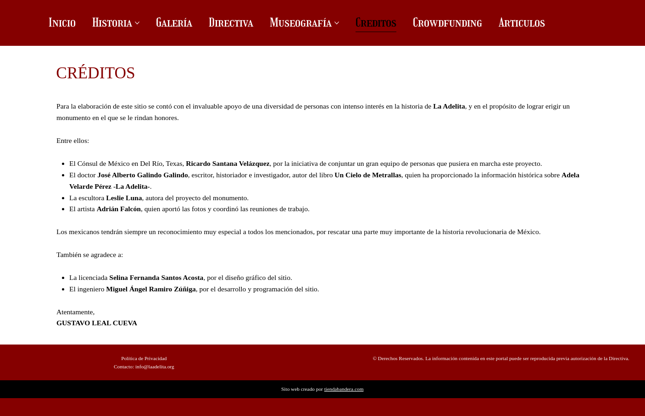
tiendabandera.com (344, 389)
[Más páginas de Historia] (137, 23)
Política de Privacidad (144, 358)
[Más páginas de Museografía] (336, 23)
